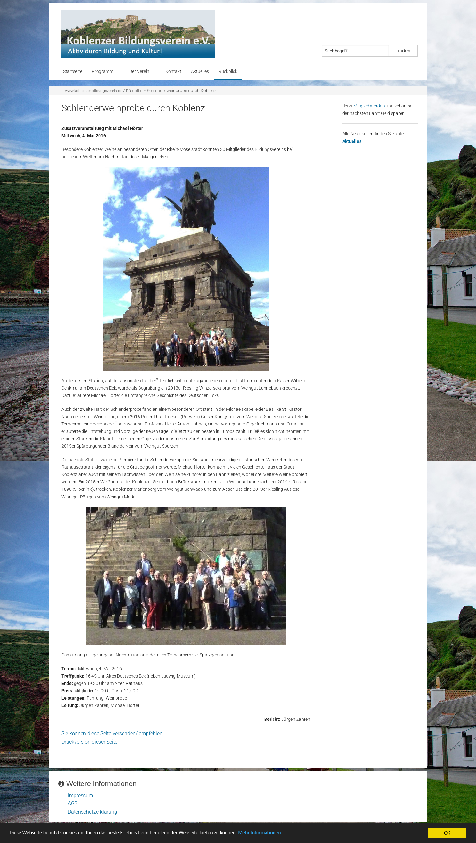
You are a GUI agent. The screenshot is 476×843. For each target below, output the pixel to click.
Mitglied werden (369, 106)
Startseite (72, 71)
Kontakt (173, 71)
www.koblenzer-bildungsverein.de (93, 91)
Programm (102, 71)
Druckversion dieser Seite (89, 742)
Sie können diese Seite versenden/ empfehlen (112, 733)
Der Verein (139, 71)
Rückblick (227, 71)
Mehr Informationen (273, 833)
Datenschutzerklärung (92, 812)
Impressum (80, 795)
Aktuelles (200, 71)
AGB (73, 803)
